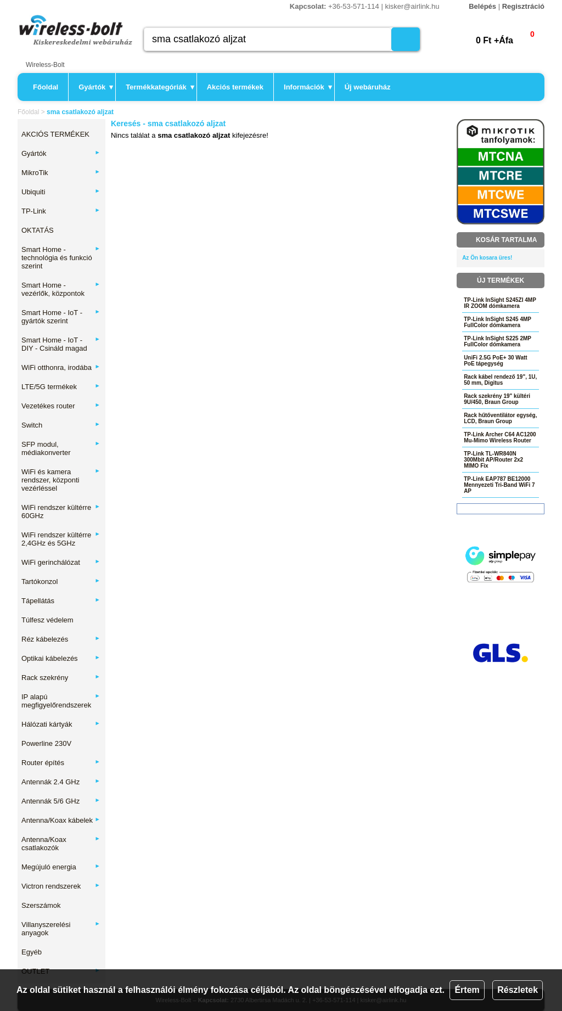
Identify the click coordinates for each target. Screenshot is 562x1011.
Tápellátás (60, 601)
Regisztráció (523, 6)
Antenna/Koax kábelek (60, 820)
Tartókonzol (60, 581)
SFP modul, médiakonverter (60, 448)
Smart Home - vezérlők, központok (60, 289)
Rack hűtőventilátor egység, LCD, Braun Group (500, 418)
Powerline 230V (46, 743)
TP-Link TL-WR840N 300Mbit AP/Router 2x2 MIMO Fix (493, 460)
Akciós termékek (235, 87)
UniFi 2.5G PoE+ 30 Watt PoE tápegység (495, 361)
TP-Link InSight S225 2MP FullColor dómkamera (497, 341)
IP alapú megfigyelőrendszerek (60, 701)
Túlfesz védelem (47, 620)
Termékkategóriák (160, 87)
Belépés (482, 6)
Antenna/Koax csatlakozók (60, 843)
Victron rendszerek (60, 886)
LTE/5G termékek (60, 387)
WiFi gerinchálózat (60, 562)
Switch (60, 425)
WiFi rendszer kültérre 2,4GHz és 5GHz (60, 539)
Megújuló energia (60, 867)
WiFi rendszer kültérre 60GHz (60, 511)
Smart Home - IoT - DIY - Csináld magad (60, 344)
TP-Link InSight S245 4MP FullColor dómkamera (497, 322)
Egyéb (31, 952)
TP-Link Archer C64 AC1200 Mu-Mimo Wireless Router (500, 437)
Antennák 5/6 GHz (60, 801)
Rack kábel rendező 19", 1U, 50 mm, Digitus (500, 380)
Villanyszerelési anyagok (60, 928)
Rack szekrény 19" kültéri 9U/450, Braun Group (497, 399)
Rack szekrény (60, 677)
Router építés (60, 763)
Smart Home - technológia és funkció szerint (60, 257)
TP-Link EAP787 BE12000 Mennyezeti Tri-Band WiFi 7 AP (499, 485)
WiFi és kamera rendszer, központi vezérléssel (60, 480)
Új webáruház (368, 87)
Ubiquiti (60, 192)
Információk (308, 87)
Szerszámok (41, 905)
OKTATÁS (37, 230)
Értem (466, 990)
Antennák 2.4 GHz (60, 782)
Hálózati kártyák (60, 724)
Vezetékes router (60, 406)
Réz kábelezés (60, 639)
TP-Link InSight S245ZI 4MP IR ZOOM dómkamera (500, 303)
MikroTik (60, 172)
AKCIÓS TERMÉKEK (55, 134)
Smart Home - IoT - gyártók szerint (60, 316)
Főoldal (45, 87)
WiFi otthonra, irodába (60, 367)
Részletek (517, 990)
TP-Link (60, 211)
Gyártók (95, 87)
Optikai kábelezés (60, 658)
